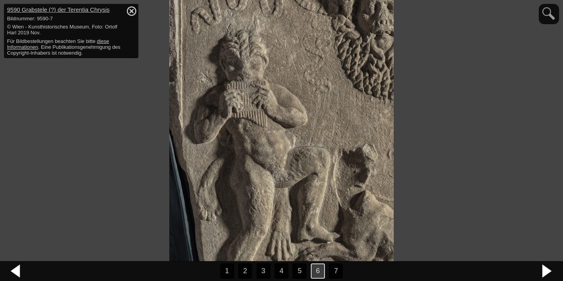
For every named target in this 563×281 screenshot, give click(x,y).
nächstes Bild (547, 271)
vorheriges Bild (15, 271)
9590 (58, 9)
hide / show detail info (131, 11)
